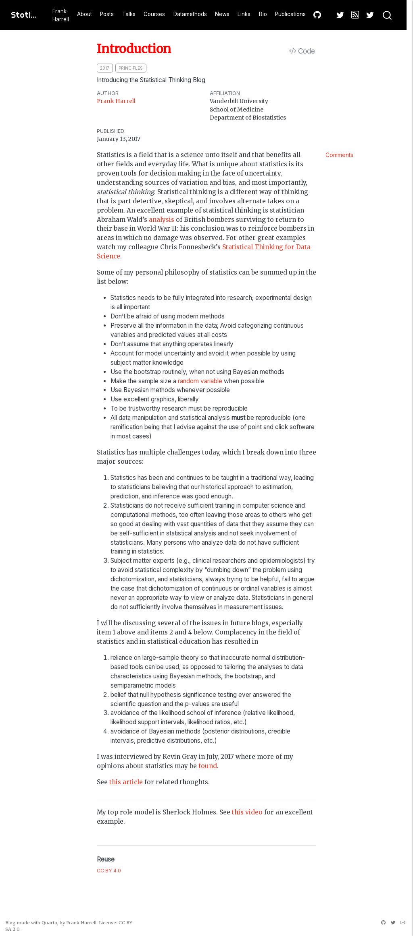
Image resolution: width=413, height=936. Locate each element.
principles (131, 68)
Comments (339, 154)
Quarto (49, 923)
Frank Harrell (116, 101)
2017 (104, 68)
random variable (200, 381)
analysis (161, 219)
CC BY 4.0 (109, 871)
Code (302, 51)
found (207, 766)
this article (126, 782)
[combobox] (388, 15)
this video (247, 812)
